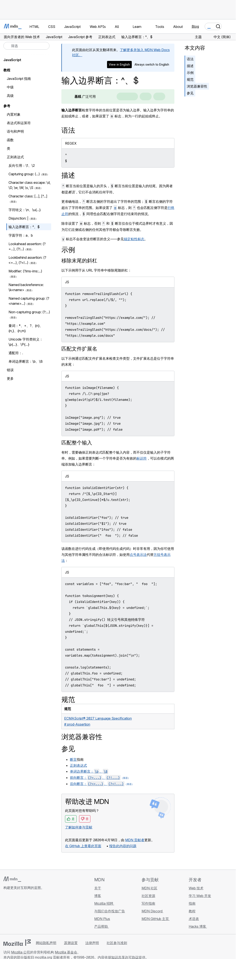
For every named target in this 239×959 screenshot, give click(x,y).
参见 (190, 93)
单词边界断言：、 (89, 771)
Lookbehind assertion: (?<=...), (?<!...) (27, 260)
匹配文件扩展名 (79, 349)
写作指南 (148, 903)
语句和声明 (15, 131)
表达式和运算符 (19, 123)
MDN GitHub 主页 (156, 919)
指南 (192, 903)
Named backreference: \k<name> (26, 287)
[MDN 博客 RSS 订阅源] (36, 913)
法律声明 (92, 943)
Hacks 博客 (198, 926)
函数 (10, 140)
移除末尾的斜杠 (79, 260)
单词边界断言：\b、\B (26, 361)
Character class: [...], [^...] (28, 196)
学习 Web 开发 (200, 896)
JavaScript (12, 60)
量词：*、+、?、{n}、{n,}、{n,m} (26, 328)
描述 (190, 66)
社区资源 (148, 896)
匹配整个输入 (76, 443)
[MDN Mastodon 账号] (29, 913)
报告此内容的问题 (122, 846)
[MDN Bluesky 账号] (13, 913)
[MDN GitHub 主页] (6, 913)
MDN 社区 (149, 888)
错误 (10, 370)
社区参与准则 (117, 943)
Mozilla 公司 (20, 952)
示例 (190, 72)
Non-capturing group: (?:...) (29, 312)
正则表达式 (78, 765)
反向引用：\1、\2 (22, 165)
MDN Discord (152, 911)
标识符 (141, 458)
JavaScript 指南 (19, 78)
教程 (192, 911)
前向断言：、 (95, 777)
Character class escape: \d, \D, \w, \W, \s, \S (30, 185)
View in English (119, 64)
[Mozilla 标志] (17, 942)
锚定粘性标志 (134, 239)
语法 (190, 59)
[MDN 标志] (12, 879)
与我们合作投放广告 (109, 911)
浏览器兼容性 (197, 86)
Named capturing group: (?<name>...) (29, 301)
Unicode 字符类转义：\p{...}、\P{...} (26, 342)
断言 (73, 759)
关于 (97, 888)
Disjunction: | (18, 218)
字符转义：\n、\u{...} (25, 210)
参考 (6, 106)
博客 (97, 896)
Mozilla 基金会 (66, 952)
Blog (195, 26)
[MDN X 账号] (21, 913)
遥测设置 (71, 943)
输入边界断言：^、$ (24, 227)
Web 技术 (196, 888)
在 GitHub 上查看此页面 (83, 846)
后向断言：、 (97, 784)
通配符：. (16, 353)
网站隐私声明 (46, 943)
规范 (190, 79)
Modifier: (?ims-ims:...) (25, 271)
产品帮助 (101, 926)
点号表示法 (138, 554)
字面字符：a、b (21, 235)
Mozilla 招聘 (104, 903)
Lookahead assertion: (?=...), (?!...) (27, 246)
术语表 (194, 919)
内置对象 (13, 114)
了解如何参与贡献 (78, 827)
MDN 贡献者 (134, 840)
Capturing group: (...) (24, 174)
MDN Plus (102, 919)
